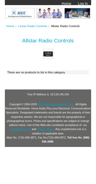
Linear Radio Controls (32, 26)
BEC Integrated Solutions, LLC (56, 104)
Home (66, 4)
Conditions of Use (20, 129)
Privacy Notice (45, 129)
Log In (83, 4)
